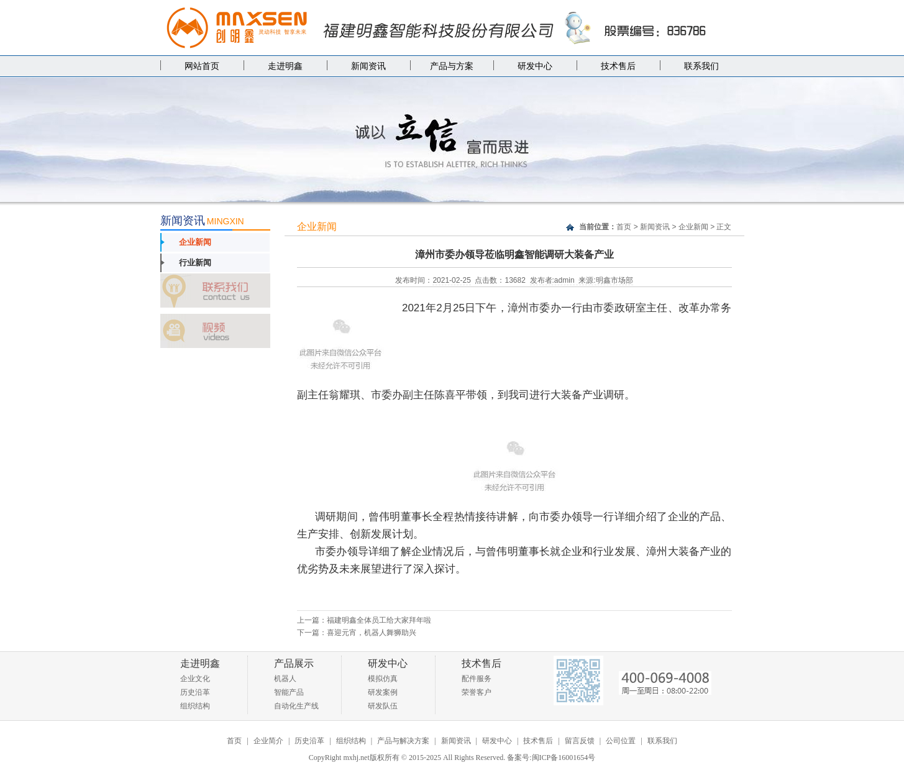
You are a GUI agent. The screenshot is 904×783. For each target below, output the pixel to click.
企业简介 (268, 740)
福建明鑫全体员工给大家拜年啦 (379, 620)
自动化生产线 (296, 706)
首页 (623, 226)
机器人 (285, 678)
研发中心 (535, 66)
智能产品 (289, 692)
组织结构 (195, 706)
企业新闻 (195, 242)
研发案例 (383, 692)
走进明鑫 (285, 66)
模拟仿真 (383, 678)
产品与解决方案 (403, 740)
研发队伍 (383, 706)
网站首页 (202, 66)
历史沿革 (195, 692)
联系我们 (701, 66)
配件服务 (476, 678)
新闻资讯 (368, 66)
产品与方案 (451, 66)
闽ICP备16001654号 (564, 757)
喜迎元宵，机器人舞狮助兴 (371, 632)
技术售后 (618, 66)
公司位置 (621, 740)
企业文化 (195, 678)
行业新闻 (195, 262)
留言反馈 (580, 740)
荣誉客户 (476, 692)
